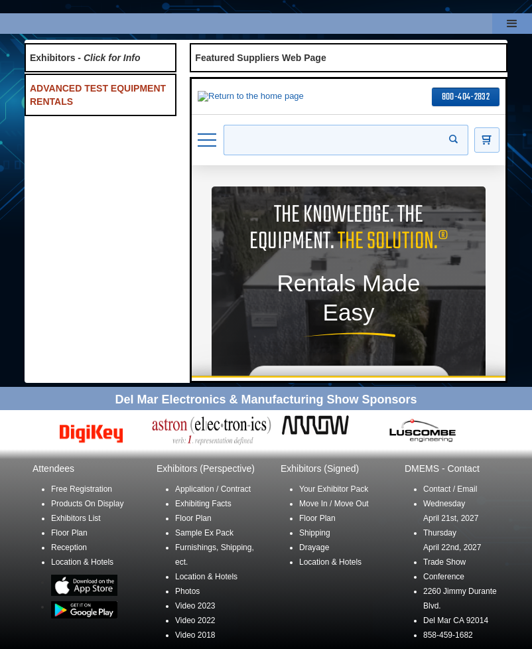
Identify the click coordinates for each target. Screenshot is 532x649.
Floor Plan (69, 533)
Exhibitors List (76, 518)
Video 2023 (195, 606)
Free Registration (81, 489)
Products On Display (87, 503)
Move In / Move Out (334, 503)
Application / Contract (213, 489)
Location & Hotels (82, 562)
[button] (512, 23)
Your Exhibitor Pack (333, 489)
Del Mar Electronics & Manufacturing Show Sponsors (266, 399)
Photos (187, 591)
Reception (69, 547)
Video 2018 (195, 635)
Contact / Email (450, 489)
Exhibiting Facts (203, 503)
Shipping (314, 533)
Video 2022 (195, 620)
